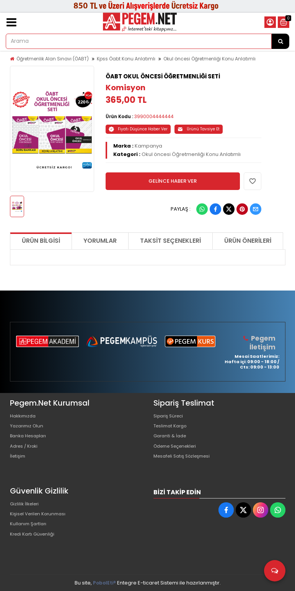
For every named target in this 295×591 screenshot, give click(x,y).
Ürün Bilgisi (41, 240)
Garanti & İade (171, 440)
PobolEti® (104, 582)
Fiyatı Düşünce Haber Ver (138, 129)
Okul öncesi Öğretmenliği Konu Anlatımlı (209, 58)
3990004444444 (154, 116)
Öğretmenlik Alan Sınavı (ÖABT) (52, 58)
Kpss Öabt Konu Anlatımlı (126, 58)
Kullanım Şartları (30, 529)
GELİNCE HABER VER (172, 181)
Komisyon (125, 87)
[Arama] (280, 41)
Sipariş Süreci (170, 416)
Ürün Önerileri (247, 240)
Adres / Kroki (26, 452)
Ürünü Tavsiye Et (199, 129)
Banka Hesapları (30, 440)
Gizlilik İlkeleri (26, 504)
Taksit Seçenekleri (170, 240)
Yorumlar (100, 240)
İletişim (18, 465)
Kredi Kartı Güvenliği (34, 541)
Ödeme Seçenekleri (178, 452)
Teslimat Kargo (172, 428)
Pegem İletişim (263, 342)
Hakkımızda (24, 416)
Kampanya (148, 145)
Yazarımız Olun (28, 428)
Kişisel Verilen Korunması (41, 517)
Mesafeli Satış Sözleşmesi (185, 465)
